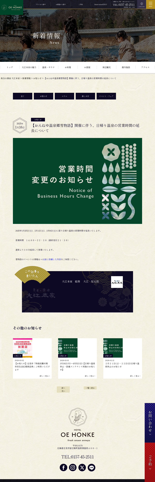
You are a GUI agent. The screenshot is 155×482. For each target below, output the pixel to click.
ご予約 (81, 4)
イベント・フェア (106, 96)
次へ (63, 391)
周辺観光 (106, 67)
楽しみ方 (85, 96)
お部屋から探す (61, 4)
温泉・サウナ (48, 67)
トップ (10, 67)
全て (22, 96)
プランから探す (41, 4)
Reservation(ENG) (100, 4)
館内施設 (126, 67)
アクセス (145, 67)
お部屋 (87, 67)
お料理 (68, 67)
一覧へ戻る (90, 388)
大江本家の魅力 (29, 67)
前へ (63, 388)
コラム (64, 96)
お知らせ (43, 96)
